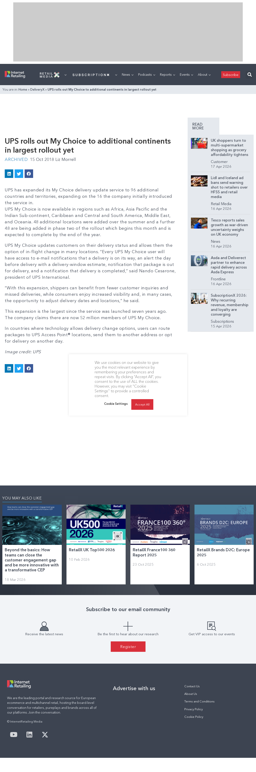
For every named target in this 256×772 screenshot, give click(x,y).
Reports (167, 74)
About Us (190, 694)
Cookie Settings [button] (116, 404)
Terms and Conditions (199, 701)
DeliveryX (37, 89)
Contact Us (192, 686)
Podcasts (146, 74)
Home (22, 89)
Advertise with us (134, 688)
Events (186, 74)
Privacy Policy (193, 709)
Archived (16, 159)
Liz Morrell (65, 159)
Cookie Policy (193, 717)
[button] (249, 75)
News (127, 74)
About (204, 74)
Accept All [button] (142, 404)
